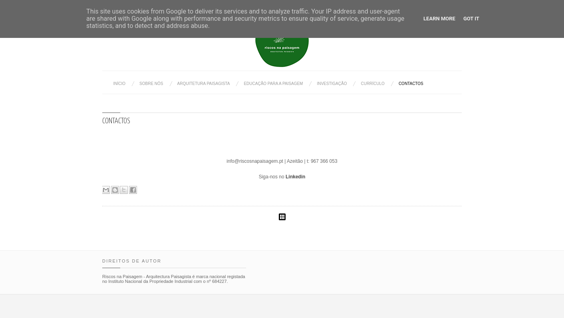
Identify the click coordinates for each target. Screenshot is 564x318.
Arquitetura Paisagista (203, 83)
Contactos (411, 83)
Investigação (332, 83)
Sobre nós (151, 83)
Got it (471, 19)
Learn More (439, 19)
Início (119, 83)
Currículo (372, 83)
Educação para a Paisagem (273, 83)
